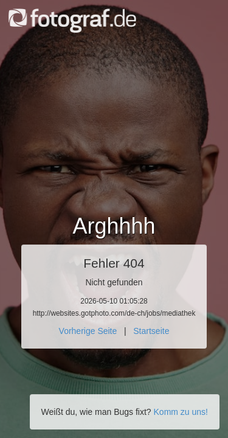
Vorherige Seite (88, 331)
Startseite (151, 331)
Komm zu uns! (181, 412)
